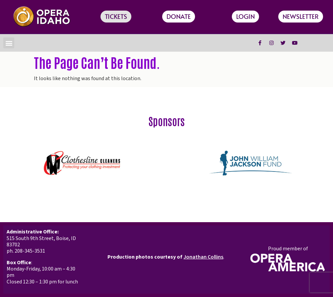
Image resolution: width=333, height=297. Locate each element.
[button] (8, 42)
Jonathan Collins (203, 257)
